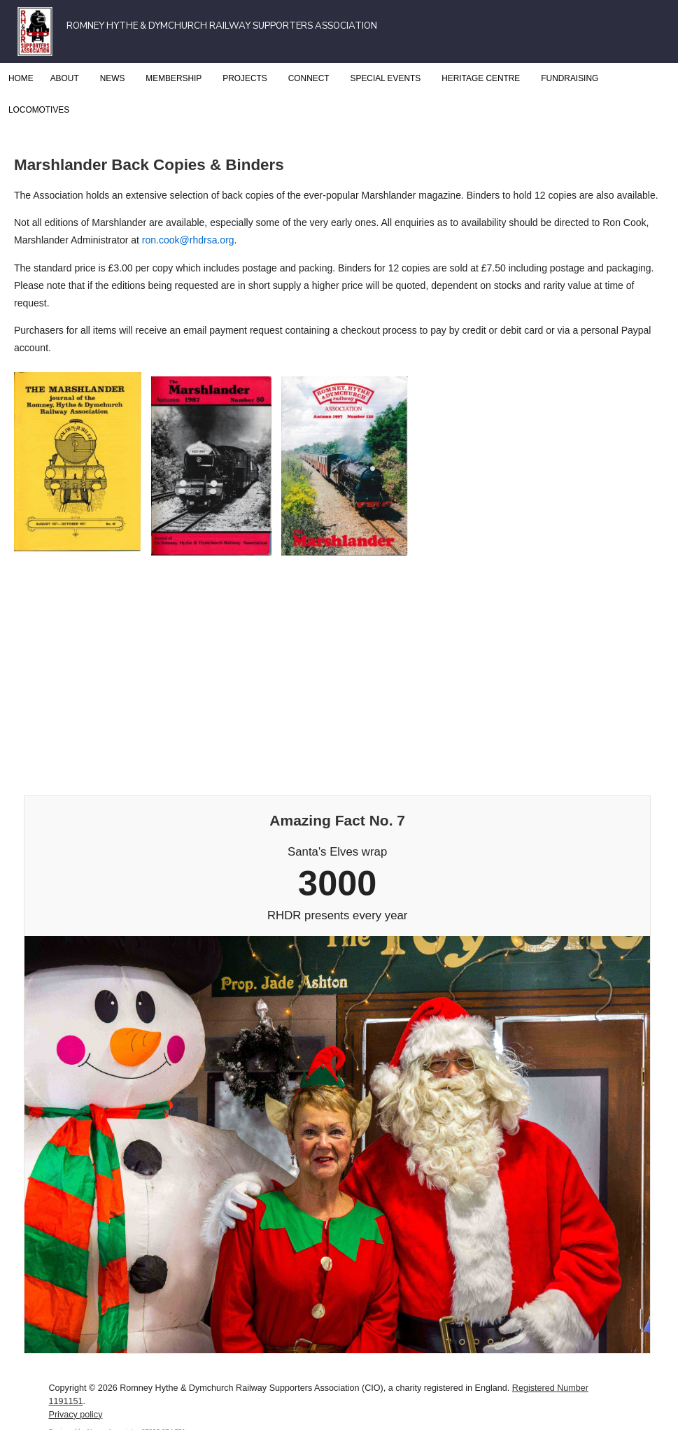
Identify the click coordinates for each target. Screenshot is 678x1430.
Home (21, 78)
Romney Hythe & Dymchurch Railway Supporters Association (221, 26)
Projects (247, 78)
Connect (311, 78)
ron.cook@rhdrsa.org (188, 240)
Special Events (388, 78)
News (114, 78)
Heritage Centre (483, 78)
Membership (176, 78)
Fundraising (569, 78)
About (66, 78)
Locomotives (40, 110)
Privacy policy (75, 1415)
